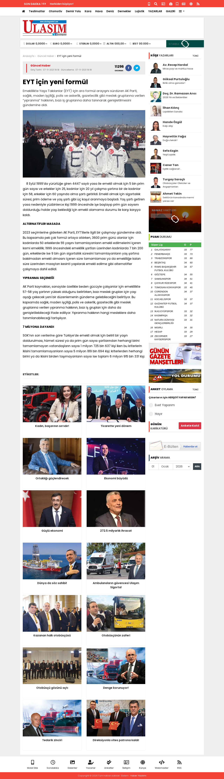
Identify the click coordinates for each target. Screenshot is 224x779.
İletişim (126, 765)
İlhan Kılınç (171, 108)
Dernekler (124, 11)
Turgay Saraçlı (174, 179)
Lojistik (139, 11)
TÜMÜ (195, 55)
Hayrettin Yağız (174, 136)
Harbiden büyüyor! (62, 4)
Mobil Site (32, 765)
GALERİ (170, 11)
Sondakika (53, 765)
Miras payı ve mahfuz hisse (178, 68)
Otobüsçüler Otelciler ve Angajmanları (176, 185)
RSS (179, 765)
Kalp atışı (168, 126)
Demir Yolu (73, 11)
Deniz (110, 11)
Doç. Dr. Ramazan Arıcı (179, 93)
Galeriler (72, 765)
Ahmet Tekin (172, 194)
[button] (181, 11)
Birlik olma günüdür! (174, 83)
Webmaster (162, 765)
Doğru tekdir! (170, 140)
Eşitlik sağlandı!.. (172, 169)
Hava (99, 11)
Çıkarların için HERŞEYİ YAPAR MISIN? (172, 397)
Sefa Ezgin (170, 151)
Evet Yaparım (162, 405)
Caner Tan (170, 165)
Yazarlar (91, 765)
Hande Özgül (172, 122)
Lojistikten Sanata (172, 111)
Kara (88, 11)
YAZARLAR (155, 11)
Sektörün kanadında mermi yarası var (178, 199)
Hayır (155, 414)
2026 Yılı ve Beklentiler (175, 97)
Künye (142, 765)
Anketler (109, 765)
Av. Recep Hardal (175, 65)
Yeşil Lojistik (169, 154)
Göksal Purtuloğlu (176, 79)
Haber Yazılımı (138, 775)
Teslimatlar (37, 11)
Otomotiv (55, 11)
